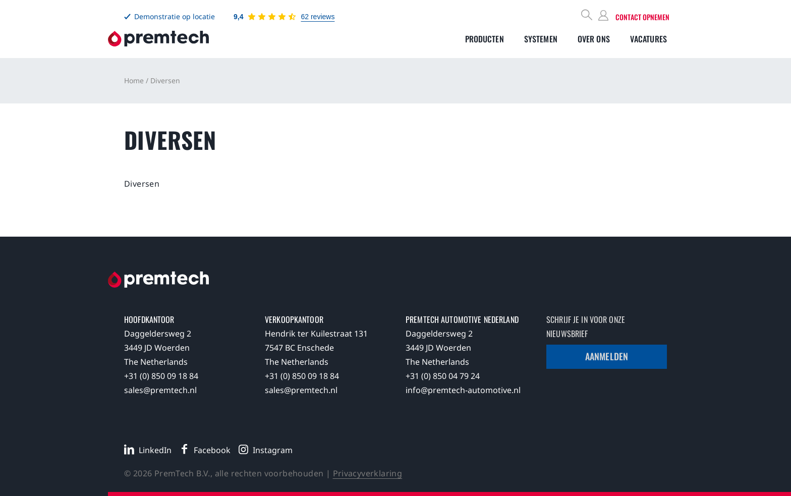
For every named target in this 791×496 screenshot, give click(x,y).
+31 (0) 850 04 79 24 (443, 375)
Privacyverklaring (368, 473)
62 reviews (317, 17)
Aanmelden (606, 356)
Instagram (273, 450)
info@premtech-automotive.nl (463, 390)
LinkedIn (155, 450)
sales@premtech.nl (160, 390)
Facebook (212, 450)
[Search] (587, 16)
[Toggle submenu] (484, 38)
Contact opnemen (642, 17)
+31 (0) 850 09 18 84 (161, 375)
